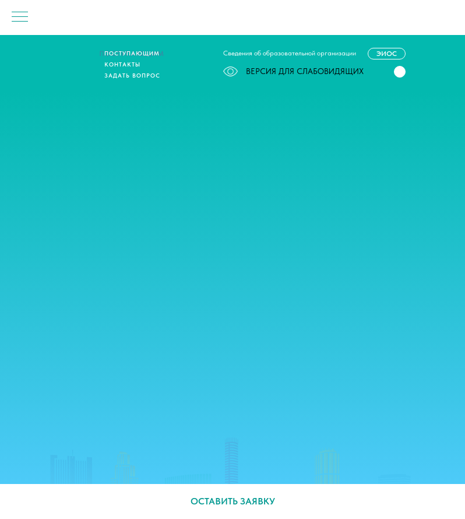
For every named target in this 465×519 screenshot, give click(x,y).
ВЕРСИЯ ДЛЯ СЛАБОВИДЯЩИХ (293, 71)
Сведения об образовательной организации (289, 53)
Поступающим (132, 53)
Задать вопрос (132, 75)
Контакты (122, 64)
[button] (400, 72)
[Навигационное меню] (20, 17)
